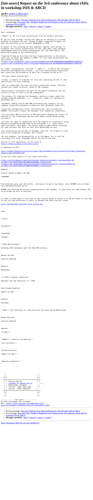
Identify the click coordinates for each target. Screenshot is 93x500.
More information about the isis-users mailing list (20, 498)
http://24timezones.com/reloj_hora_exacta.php (22, 239)
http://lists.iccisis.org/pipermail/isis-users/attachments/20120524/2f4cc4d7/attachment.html (25, 479)
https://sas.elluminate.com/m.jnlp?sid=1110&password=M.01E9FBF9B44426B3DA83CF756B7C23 (41, 70)
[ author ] (48, 26)
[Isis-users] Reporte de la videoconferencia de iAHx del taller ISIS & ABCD (50, 20)
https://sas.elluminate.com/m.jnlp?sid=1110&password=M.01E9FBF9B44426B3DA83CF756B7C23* (43, 68)
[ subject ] (40, 26)
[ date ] (25, 26)
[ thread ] (32, 26)
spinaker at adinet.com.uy (19, 14)
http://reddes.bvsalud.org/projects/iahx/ (20, 166)
